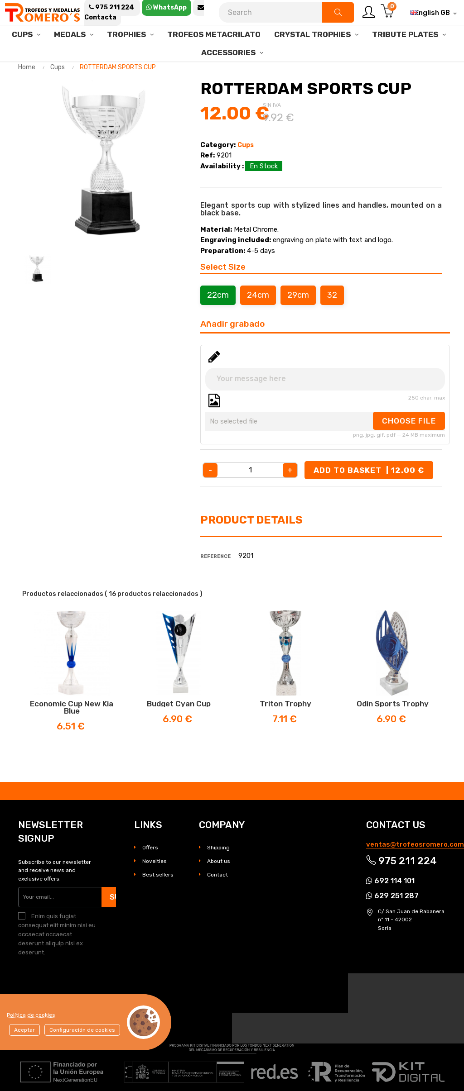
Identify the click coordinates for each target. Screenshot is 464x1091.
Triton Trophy (285, 703)
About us (218, 861)
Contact (217, 875)
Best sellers (158, 875)
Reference (215, 556)
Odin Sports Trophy (393, 703)
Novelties (154, 861)
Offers (150, 847)
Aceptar (24, 1030)
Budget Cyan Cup (179, 703)
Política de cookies (31, 1015)
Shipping (218, 847)
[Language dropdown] (430, 12)
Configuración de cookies (82, 1030)
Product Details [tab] (251, 520)
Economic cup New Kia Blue (71, 707)
